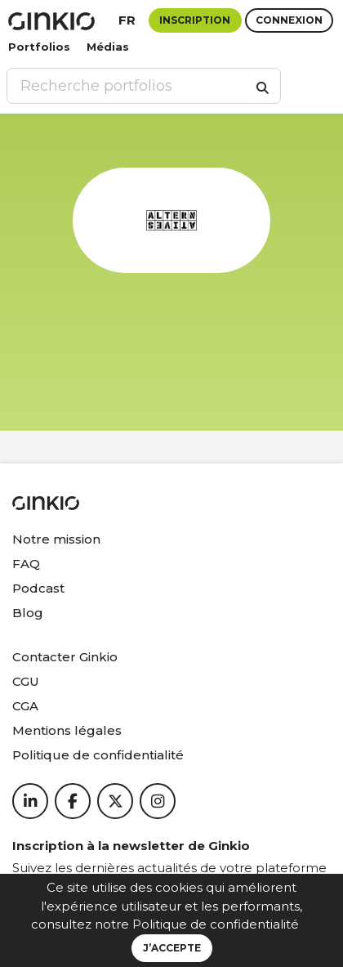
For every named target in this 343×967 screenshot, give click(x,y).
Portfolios (39, 46)
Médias (108, 46)
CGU (25, 681)
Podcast (38, 588)
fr (127, 20)
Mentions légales (67, 730)
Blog (27, 612)
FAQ (26, 563)
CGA (25, 706)
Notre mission (56, 539)
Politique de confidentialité (215, 924)
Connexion (289, 20)
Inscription (194, 20)
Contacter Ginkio (65, 657)
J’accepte (172, 948)
